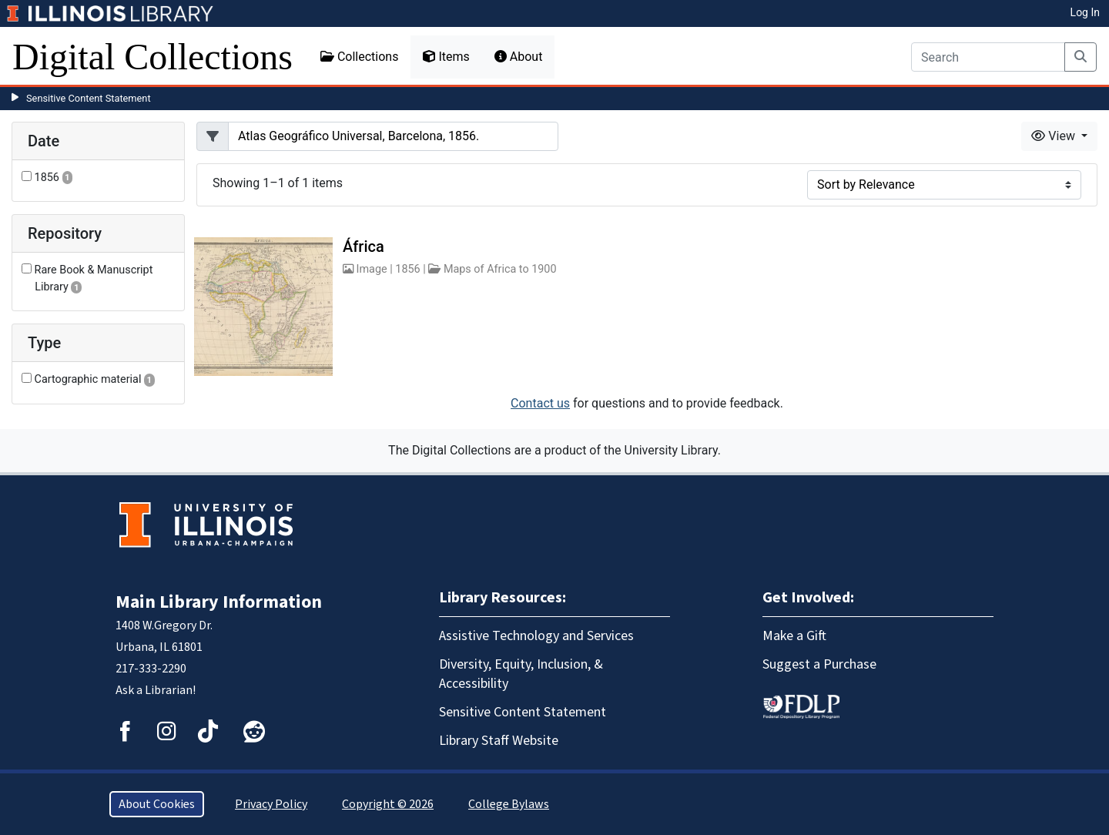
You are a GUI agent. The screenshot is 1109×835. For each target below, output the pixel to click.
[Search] (988, 57)
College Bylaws (508, 804)
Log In (1085, 12)
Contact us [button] (540, 403)
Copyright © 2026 (388, 804)
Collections (359, 56)
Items (446, 56)
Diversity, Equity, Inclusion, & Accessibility (521, 674)
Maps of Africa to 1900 (500, 269)
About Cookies (157, 804)
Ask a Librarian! (156, 690)
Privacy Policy (271, 804)
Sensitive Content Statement (88, 98)
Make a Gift (794, 636)
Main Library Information (219, 602)
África (363, 246)
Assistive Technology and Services (536, 636)
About (518, 56)
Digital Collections (152, 56)
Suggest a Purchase (819, 664)
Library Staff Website (498, 740)
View (1054, 136)
